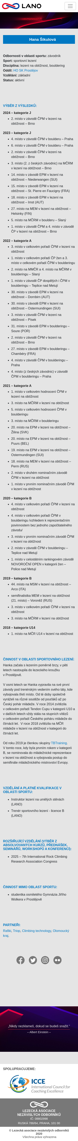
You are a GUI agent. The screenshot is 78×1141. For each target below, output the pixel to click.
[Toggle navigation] (70, 6)
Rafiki (7, 931)
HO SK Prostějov (25, 70)
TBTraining (59, 743)
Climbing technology (36, 931)
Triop (16, 931)
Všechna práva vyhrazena (39, 1134)
